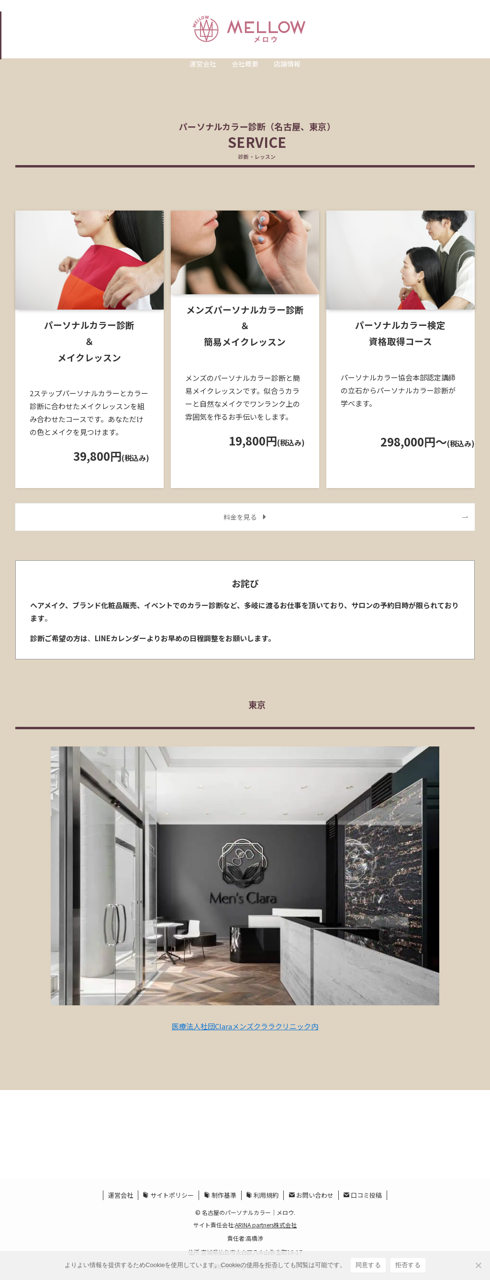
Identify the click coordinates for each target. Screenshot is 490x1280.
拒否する (408, 1265)
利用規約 (262, 1195)
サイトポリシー (168, 1195)
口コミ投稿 (362, 1195)
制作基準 (220, 1195)
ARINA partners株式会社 (266, 1225)
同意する (368, 1265)
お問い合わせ (311, 1195)
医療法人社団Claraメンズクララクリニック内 (245, 1026)
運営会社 (120, 1195)
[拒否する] (478, 1265)
